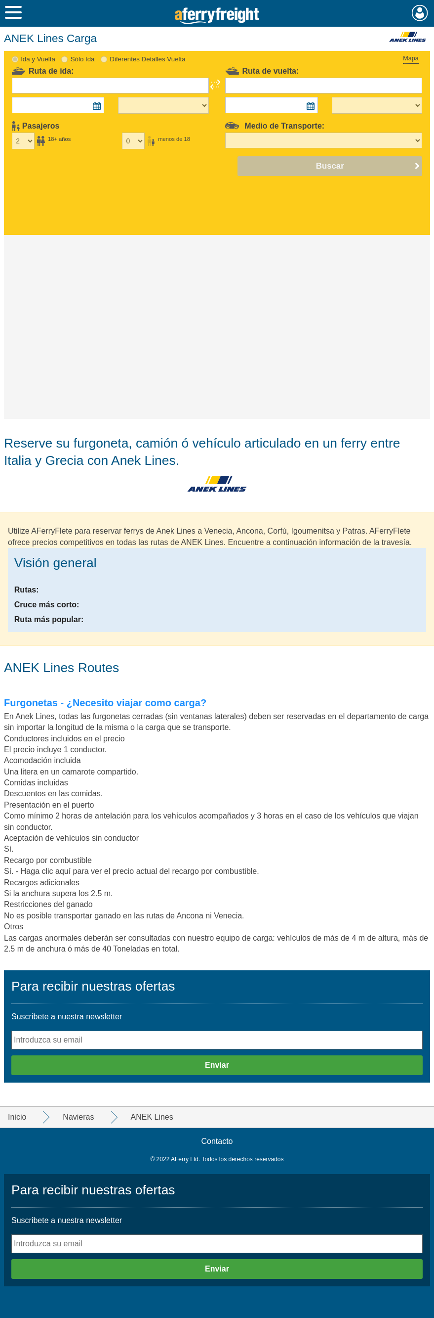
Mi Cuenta (420, 12)
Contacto (217, 1141)
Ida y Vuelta (38, 59)
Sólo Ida (83, 59)
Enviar (217, 1065)
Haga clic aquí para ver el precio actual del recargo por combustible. (140, 871)
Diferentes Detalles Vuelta (147, 59)
